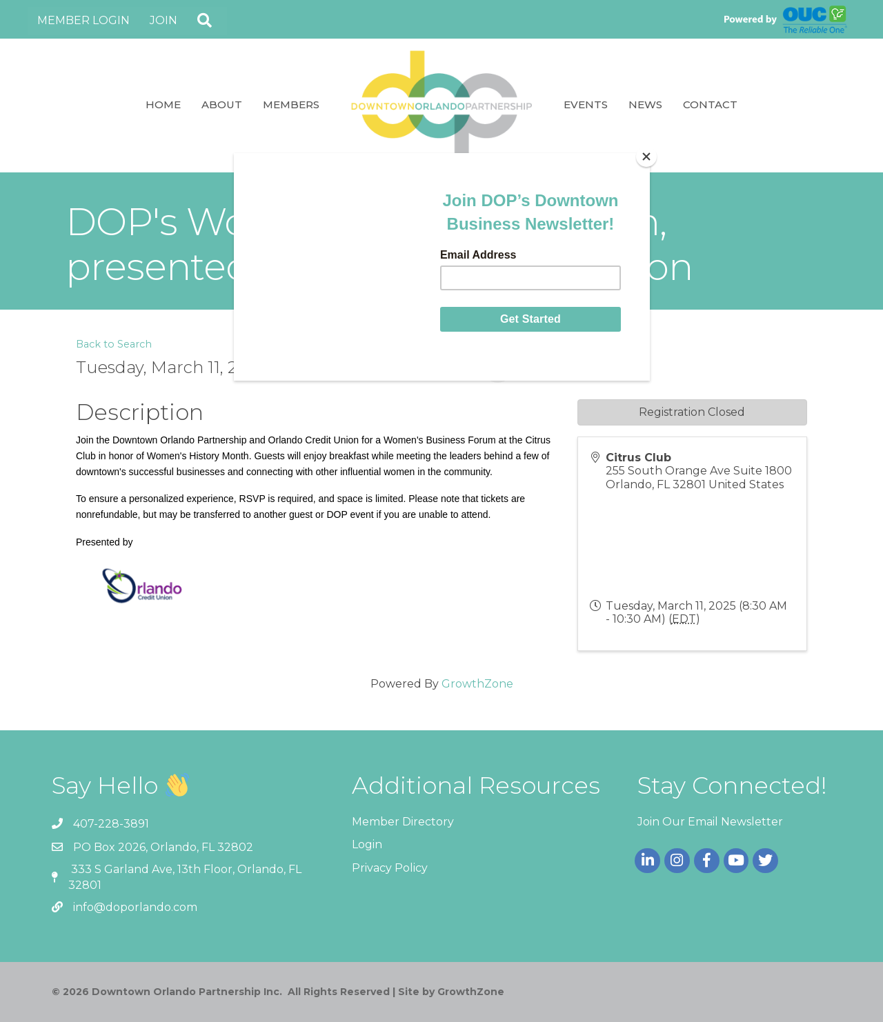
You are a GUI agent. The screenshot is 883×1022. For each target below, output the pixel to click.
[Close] (646, 156)
